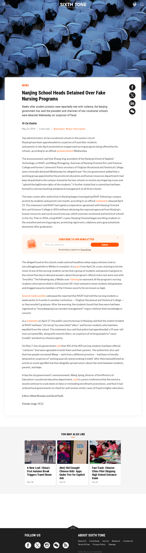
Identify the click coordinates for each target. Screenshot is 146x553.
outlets (42, 295)
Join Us (105, 541)
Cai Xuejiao (31, 123)
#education (59, 128)
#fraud (69, 128)
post (77, 266)
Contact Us (128, 541)
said (58, 345)
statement (101, 200)
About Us (82, 541)
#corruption (79, 128)
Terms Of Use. (86, 250)
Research (116, 541)
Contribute (94, 541)
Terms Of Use (84, 544)
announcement (65, 150)
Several (26, 295)
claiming (74, 279)
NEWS (25, 85)
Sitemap (112, 544)
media (34, 295)
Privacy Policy (99, 544)
